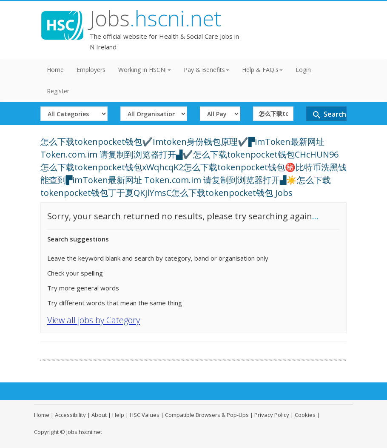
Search (329, 114)
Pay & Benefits (206, 70)
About (99, 415)
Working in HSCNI (144, 70)
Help (118, 415)
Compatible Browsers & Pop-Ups (207, 415)
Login (303, 70)
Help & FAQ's (262, 70)
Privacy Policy (271, 415)
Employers (91, 70)
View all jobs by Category (93, 320)
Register (58, 91)
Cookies (305, 415)
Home (55, 70)
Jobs (155, 18)
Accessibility (70, 415)
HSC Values (144, 415)
